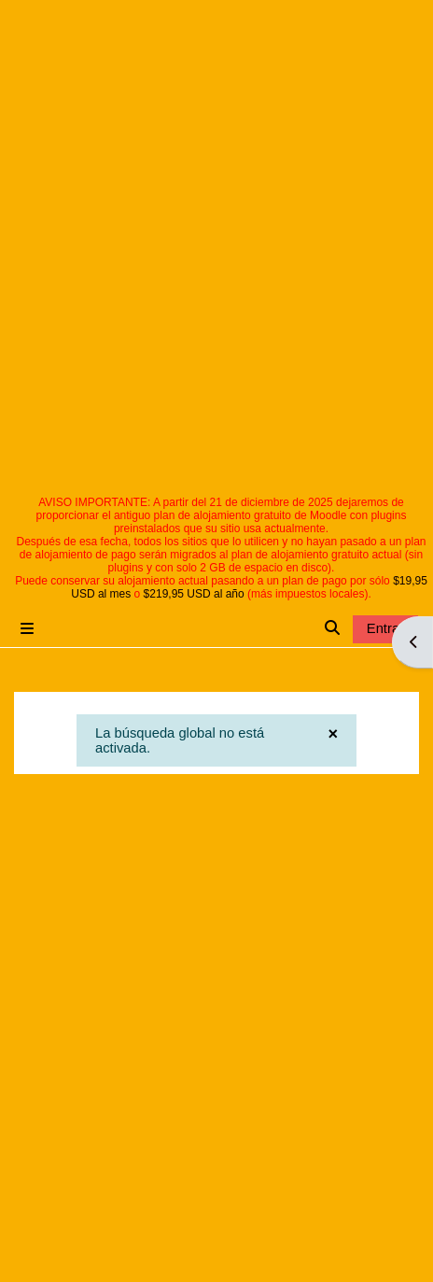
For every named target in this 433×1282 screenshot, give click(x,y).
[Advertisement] (214, 272)
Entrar (385, 628)
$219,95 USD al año (194, 593)
